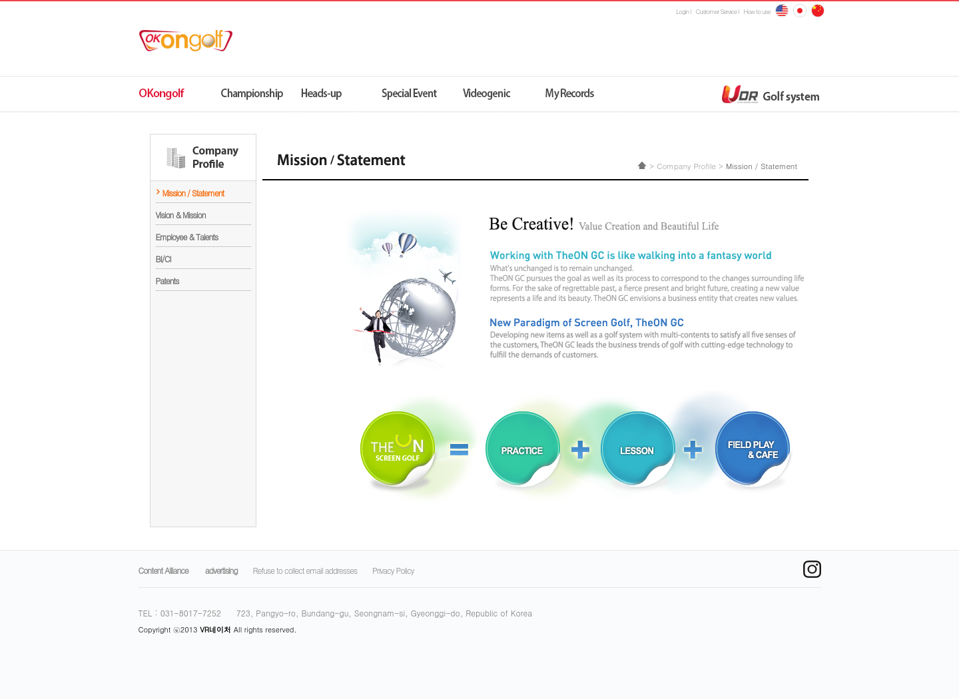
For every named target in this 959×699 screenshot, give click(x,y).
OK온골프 (177, 94)
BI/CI (163, 258)
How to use (757, 11)
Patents (167, 280)
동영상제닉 (483, 94)
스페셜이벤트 (406, 94)
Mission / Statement (193, 192)
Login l (683, 11)
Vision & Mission (181, 214)
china (799, 10)
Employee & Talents (187, 236)
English (782, 10)
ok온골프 (190, 41)
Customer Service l (717, 11)
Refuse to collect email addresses (305, 570)
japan (817, 10)
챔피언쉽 (253, 94)
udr (658, 94)
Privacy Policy (393, 570)
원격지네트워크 (330, 94)
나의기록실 (559, 94)
